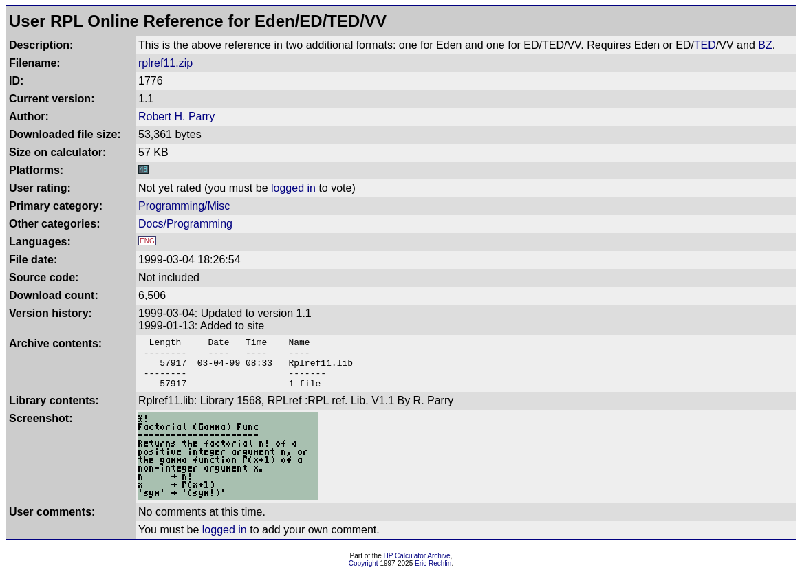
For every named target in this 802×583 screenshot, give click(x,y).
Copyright (363, 574)
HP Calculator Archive (417, 566)
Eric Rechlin (433, 574)
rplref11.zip (165, 63)
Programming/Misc (184, 206)
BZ (765, 45)
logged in (293, 188)
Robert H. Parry (176, 116)
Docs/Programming (185, 224)
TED (705, 45)
